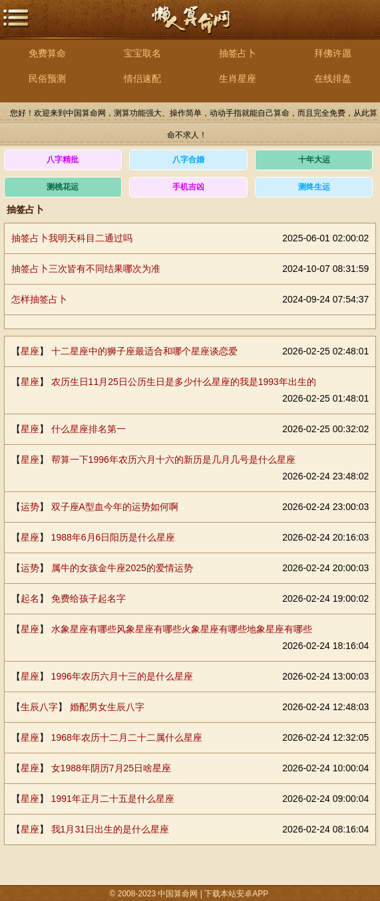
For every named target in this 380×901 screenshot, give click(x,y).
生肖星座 (237, 78)
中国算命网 (190, 27)
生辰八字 (39, 707)
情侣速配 (142, 78)
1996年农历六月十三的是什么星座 (122, 676)
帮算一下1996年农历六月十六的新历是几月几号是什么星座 (173, 459)
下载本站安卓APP (236, 893)
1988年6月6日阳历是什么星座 (113, 537)
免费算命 (47, 53)
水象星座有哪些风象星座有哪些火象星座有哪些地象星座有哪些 (181, 629)
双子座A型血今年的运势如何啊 (114, 506)
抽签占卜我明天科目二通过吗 (71, 238)
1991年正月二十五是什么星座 (112, 798)
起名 (30, 598)
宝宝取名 (142, 53)
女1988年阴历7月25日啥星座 (111, 768)
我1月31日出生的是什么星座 (110, 829)
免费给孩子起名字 (88, 598)
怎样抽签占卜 (39, 299)
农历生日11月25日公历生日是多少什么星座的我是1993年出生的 (183, 381)
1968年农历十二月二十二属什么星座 (126, 737)
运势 (30, 506)
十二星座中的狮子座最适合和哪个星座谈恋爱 (144, 351)
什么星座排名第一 (88, 429)
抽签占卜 (237, 53)
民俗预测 (47, 78)
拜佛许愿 (332, 53)
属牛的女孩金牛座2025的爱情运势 (122, 568)
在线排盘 (332, 78)
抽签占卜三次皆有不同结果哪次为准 (85, 268)
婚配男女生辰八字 (107, 707)
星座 (30, 351)
